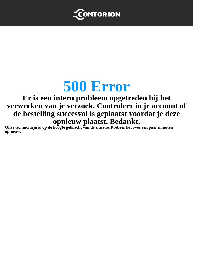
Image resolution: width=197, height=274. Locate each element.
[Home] (96, 13)
